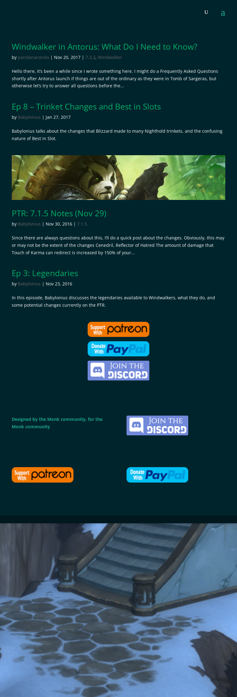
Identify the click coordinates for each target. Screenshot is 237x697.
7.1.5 (82, 224)
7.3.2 (90, 57)
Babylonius (29, 117)
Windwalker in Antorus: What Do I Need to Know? (104, 46)
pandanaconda (33, 57)
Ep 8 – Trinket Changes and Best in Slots (86, 106)
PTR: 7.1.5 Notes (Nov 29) (59, 213)
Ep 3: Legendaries (45, 273)
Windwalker (110, 57)
